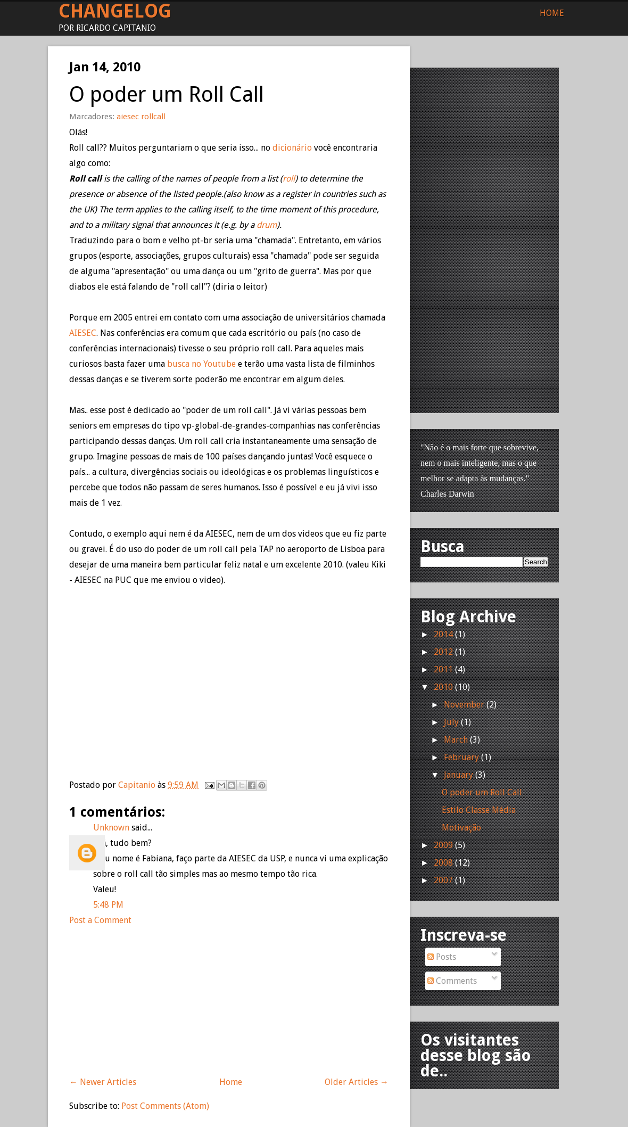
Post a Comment (100, 920)
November (464, 705)
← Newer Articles (102, 1082)
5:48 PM (108, 905)
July (451, 722)
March (456, 740)
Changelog (115, 11)
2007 (443, 880)
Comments (452, 981)
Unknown (111, 827)
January (458, 775)
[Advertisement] (149, 994)
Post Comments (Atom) (165, 1106)
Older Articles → (357, 1082)
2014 (443, 634)
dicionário (293, 148)
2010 (443, 687)
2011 (443, 669)
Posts (441, 957)
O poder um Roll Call (482, 792)
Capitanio (138, 785)
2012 (443, 652)
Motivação (461, 827)
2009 (443, 845)
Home (552, 13)
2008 (443, 863)
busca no (201, 364)
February (461, 757)
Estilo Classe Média (479, 810)
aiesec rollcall (141, 116)
